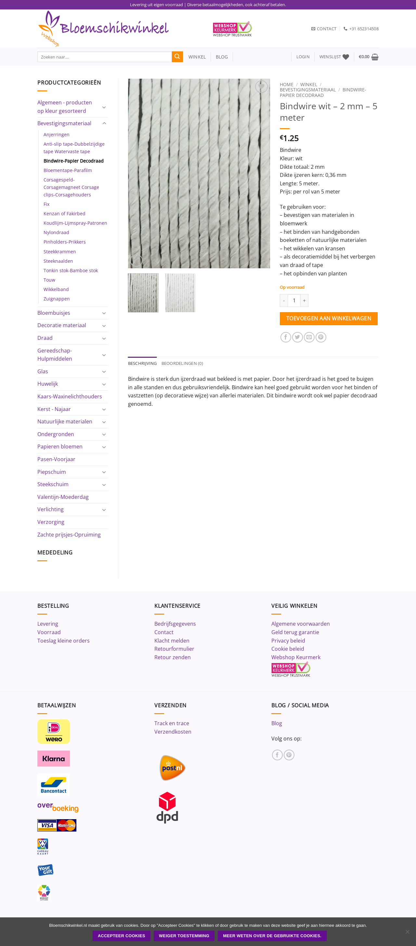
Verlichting (50, 509)
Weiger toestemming (184, 936)
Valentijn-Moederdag (63, 496)
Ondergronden (55, 434)
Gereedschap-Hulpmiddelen (54, 355)
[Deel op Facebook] (285, 337)
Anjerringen (57, 134)
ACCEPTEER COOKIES (121, 936)
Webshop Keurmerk (295, 657)
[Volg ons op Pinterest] (289, 755)
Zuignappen (57, 299)
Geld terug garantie (295, 632)
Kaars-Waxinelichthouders (69, 396)
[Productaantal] (294, 300)
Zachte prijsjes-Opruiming (69, 534)
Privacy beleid (288, 640)
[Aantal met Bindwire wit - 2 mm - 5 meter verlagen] (284, 300)
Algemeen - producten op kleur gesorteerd (64, 106)
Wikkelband (56, 289)
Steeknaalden (58, 261)
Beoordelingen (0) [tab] (182, 363)
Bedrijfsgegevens (175, 623)
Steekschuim (53, 484)
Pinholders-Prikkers (65, 242)
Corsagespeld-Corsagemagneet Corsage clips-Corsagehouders (71, 187)
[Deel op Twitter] (297, 337)
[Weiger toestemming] (407, 933)
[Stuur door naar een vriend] (309, 337)
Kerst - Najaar (54, 409)
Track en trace (171, 723)
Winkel (308, 84)
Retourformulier (174, 648)
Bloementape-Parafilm (68, 170)
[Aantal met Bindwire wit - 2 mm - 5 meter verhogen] (304, 300)
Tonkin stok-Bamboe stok (71, 270)
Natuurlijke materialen (64, 421)
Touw (49, 280)
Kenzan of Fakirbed (64, 213)
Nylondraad (56, 232)
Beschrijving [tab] (142, 363)
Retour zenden (172, 657)
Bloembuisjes (53, 312)
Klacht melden (171, 640)
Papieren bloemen (60, 446)
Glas (42, 371)
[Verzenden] (177, 56)
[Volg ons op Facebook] (277, 755)
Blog (276, 723)
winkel (194, 57)
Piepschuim (51, 471)
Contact (164, 632)
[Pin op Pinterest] (321, 337)
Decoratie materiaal (61, 325)
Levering (47, 623)
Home (286, 84)
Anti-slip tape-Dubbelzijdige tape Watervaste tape (74, 147)
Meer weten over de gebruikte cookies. (272, 936)
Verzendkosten (172, 731)
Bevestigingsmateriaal (64, 123)
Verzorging (50, 522)
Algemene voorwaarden (300, 623)
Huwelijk (47, 383)
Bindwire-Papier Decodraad (74, 161)
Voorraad (49, 632)
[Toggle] (104, 107)
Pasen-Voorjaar (56, 459)
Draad (45, 337)
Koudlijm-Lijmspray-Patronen (75, 223)
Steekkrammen (60, 251)
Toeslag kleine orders (63, 640)
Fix (46, 204)
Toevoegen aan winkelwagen (328, 318)
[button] (303, 56)
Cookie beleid (287, 648)
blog (222, 57)
